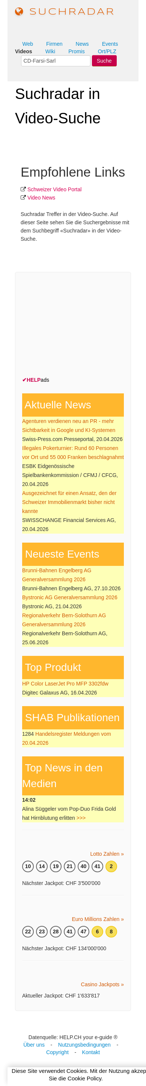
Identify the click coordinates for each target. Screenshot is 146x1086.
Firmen (54, 44)
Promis (76, 51)
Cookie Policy (84, 1078)
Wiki (50, 51)
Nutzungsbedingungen (84, 1045)
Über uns (34, 1045)
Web (27, 44)
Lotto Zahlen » (107, 854)
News (82, 44)
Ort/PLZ (107, 51)
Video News (41, 198)
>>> (81, 818)
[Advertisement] (78, 326)
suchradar (65, 12)
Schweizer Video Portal (54, 189)
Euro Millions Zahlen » (98, 919)
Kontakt (91, 1052)
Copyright (57, 1052)
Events (110, 44)
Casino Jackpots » (102, 984)
